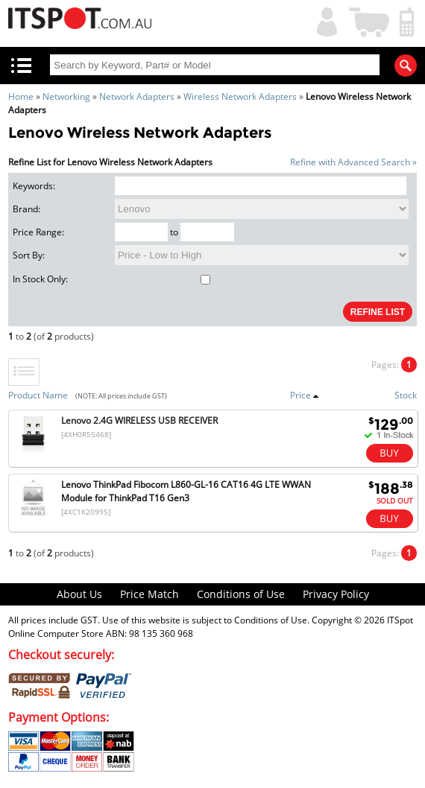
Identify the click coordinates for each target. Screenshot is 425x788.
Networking (66, 96)
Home (21, 96)
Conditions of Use (241, 594)
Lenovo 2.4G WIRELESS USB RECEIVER (139, 420)
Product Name (38, 395)
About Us (79, 594)
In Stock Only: (111, 279)
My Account (324, 20)
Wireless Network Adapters (240, 96)
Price (304, 395)
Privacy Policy (336, 594)
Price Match (149, 594)
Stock (405, 395)
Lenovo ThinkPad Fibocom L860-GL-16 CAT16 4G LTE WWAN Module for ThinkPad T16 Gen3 (186, 491)
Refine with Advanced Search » (353, 162)
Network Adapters (136, 96)
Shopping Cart (369, 20)
